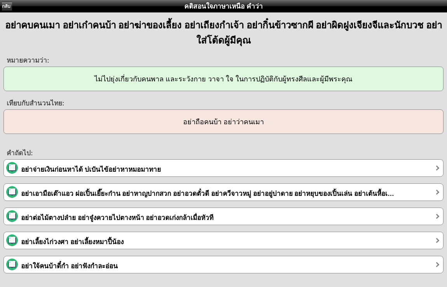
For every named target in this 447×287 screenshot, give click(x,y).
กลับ (6, 6)
